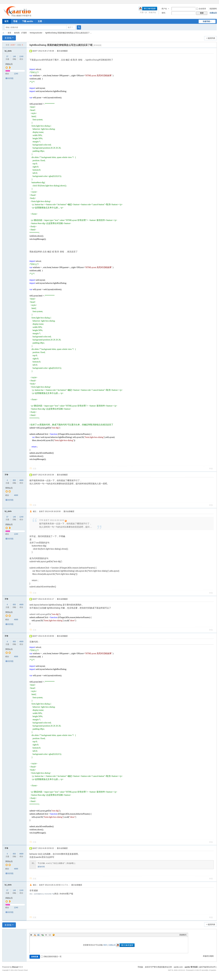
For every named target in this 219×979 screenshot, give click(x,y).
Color (34, 934)
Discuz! (15, 967)
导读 (15, 21)
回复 (34, 469)
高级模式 (183, 935)
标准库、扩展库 (20, 33)
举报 (211, 469)
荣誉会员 (9, 488)
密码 (163, 13)
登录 (105, 945)
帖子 (70, 27)
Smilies (53, 934)
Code (49, 934)
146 (14, 56)
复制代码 (41, 867)
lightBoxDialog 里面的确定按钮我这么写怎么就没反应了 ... (68, 33)
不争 (6, 475)
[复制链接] (97, 45)
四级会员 (9, 64)
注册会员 (213, 13)
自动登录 (201, 9)
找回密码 (213, 9)
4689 (21, 480)
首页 (6, 21)
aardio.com (178, 967)
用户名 (164, 9)
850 (14, 480)
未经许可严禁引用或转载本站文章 (158, 967)
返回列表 (211, 38)
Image (38, 934)
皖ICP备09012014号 (207, 967)
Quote (46, 934)
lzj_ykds (8, 51)
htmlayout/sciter (36, 33)
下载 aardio (27, 21)
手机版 (140, 967)
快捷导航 (206, 21)
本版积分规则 (208, 956)
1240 (21, 56)
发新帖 (8, 38)
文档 (40, 21)
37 (7, 56)
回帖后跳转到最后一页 (51, 956)
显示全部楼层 (62, 51)
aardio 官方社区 (3, 33)
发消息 (10, 78)
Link (42, 934)
